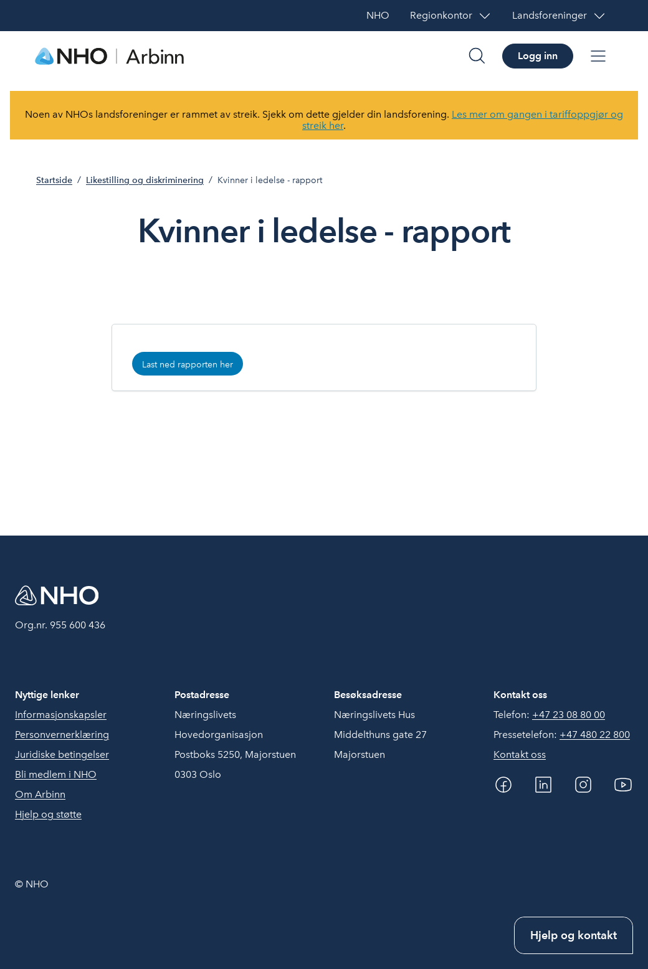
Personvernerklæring (62, 734)
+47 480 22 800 (595, 734)
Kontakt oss (519, 754)
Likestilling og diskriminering (145, 180)
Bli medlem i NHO (56, 774)
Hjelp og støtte (48, 814)
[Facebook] (503, 785)
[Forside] (109, 56)
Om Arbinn (40, 794)
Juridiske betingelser (62, 754)
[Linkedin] (543, 785)
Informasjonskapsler (61, 715)
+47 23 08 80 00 (568, 715)
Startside (54, 180)
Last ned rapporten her (187, 364)
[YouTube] (623, 785)
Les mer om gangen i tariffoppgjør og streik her (462, 119)
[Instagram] (583, 785)
